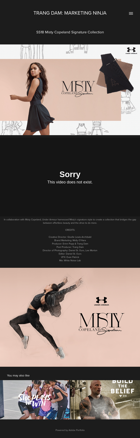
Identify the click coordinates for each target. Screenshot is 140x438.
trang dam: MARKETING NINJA (70, 12)
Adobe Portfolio (77, 430)
